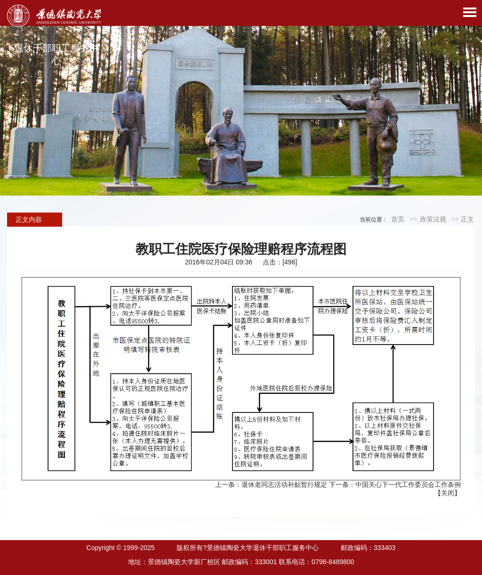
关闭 (447, 493)
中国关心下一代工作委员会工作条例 (408, 484)
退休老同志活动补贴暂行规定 (284, 484)
